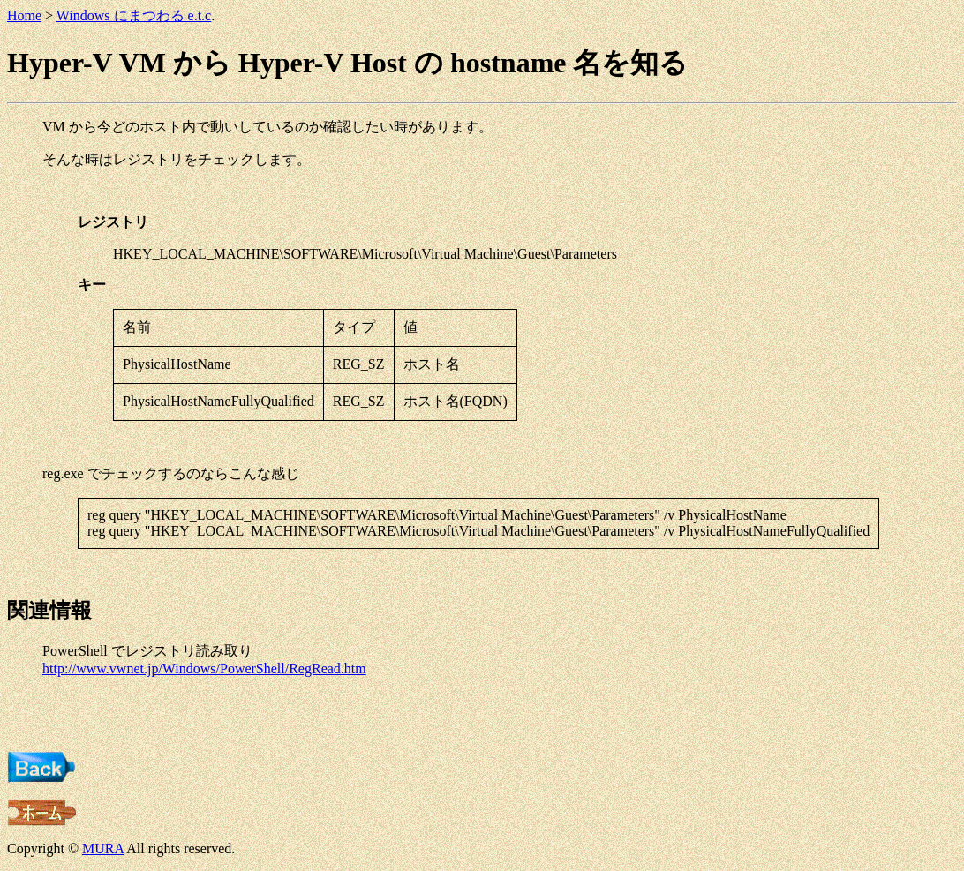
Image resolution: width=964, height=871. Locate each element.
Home (24, 15)
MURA (103, 848)
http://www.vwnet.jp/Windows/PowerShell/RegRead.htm (204, 668)
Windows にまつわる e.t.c (133, 15)
